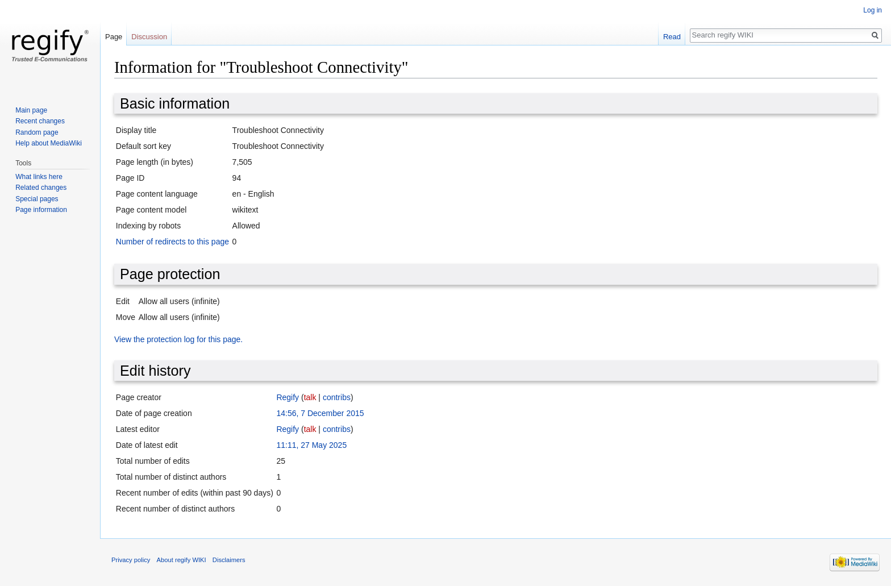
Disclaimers (229, 559)
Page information (41, 210)
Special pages (36, 199)
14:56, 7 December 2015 (320, 413)
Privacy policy (130, 559)
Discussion (149, 36)
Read (672, 36)
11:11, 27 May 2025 (311, 445)
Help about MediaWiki (48, 143)
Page (113, 36)
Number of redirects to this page (172, 241)
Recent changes (40, 121)
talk (310, 397)
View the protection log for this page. (178, 339)
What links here (39, 177)
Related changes (40, 188)
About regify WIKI (181, 559)
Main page (31, 110)
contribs (337, 397)
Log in (872, 10)
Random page (36, 132)
